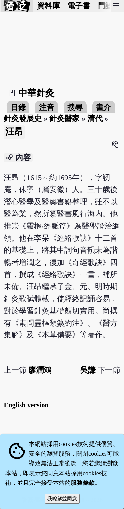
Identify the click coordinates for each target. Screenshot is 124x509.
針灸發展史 (23, 118)
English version (26, 405)
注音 (46, 107)
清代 (95, 118)
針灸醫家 (64, 118)
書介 (103, 107)
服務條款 (83, 483)
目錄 (18, 107)
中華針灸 (36, 93)
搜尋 (75, 107)
